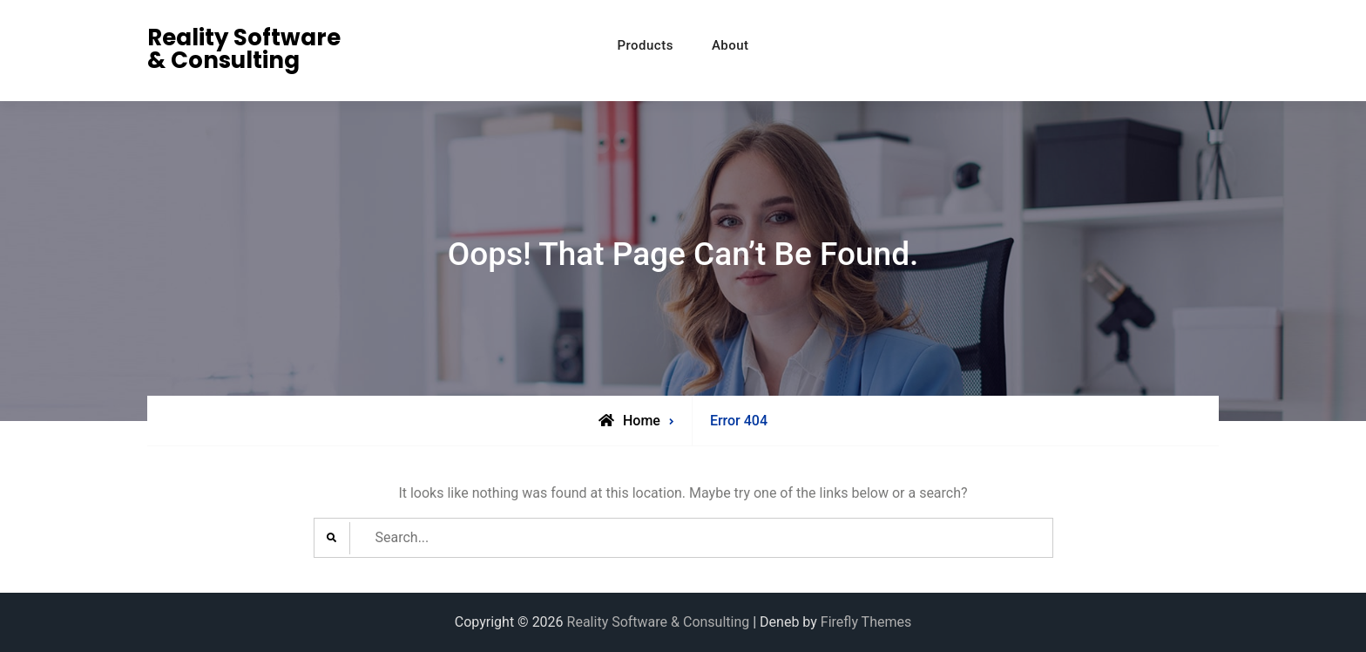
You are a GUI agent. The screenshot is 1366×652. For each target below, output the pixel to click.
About (730, 45)
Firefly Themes (866, 622)
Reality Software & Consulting (244, 49)
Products (645, 45)
